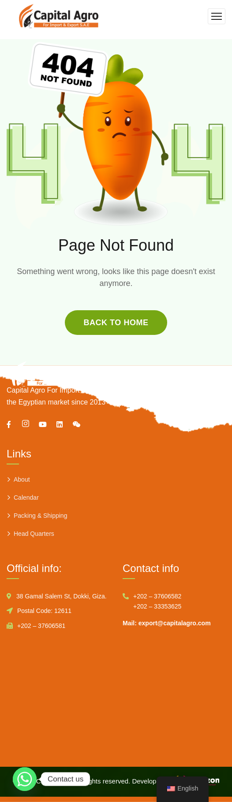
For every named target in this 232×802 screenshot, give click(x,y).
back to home (115, 322)
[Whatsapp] (25, 779)
